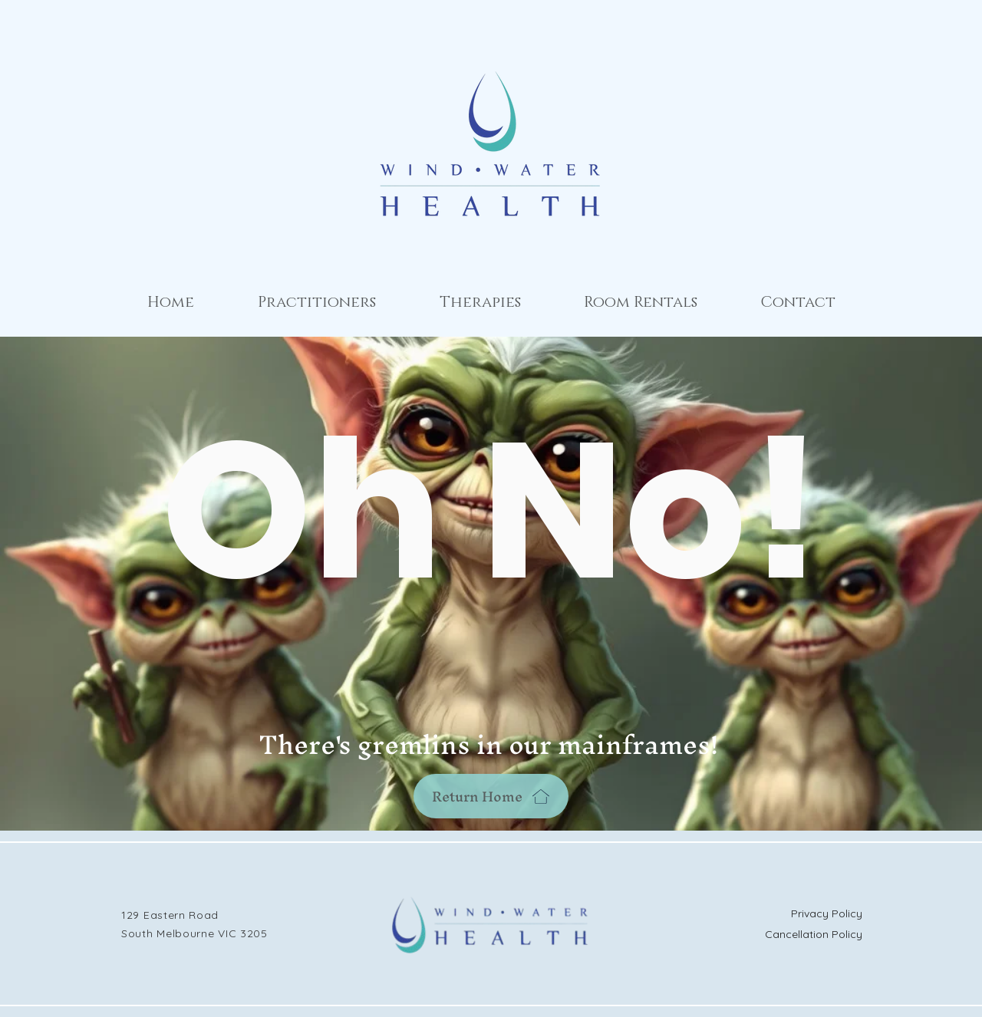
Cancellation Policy (813, 934)
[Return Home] (491, 796)
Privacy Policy (826, 913)
